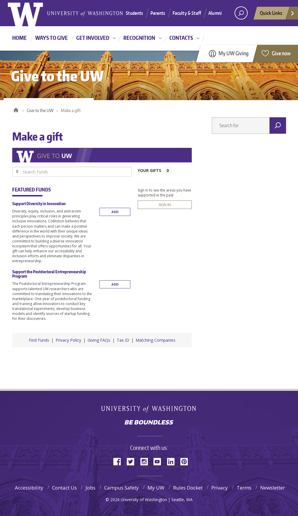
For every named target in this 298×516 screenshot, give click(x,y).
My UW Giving (234, 53)
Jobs (90, 487)
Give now (281, 53)
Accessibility (29, 487)
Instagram (146, 461)
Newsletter (272, 487)
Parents (157, 13)
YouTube (159, 461)
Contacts (181, 37)
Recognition (139, 37)
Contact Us (64, 487)
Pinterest (186, 461)
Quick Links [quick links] (277, 14)
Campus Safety (121, 487)
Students (134, 13)
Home (19, 37)
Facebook (119, 461)
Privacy (219, 487)
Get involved (92, 37)
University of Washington (149, 409)
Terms (244, 487)
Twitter (133, 461)
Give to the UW (40, 110)
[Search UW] (241, 12)
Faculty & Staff (187, 13)
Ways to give (51, 37)
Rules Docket (188, 487)
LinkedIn (173, 461)
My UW (156, 487)
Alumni (215, 13)
